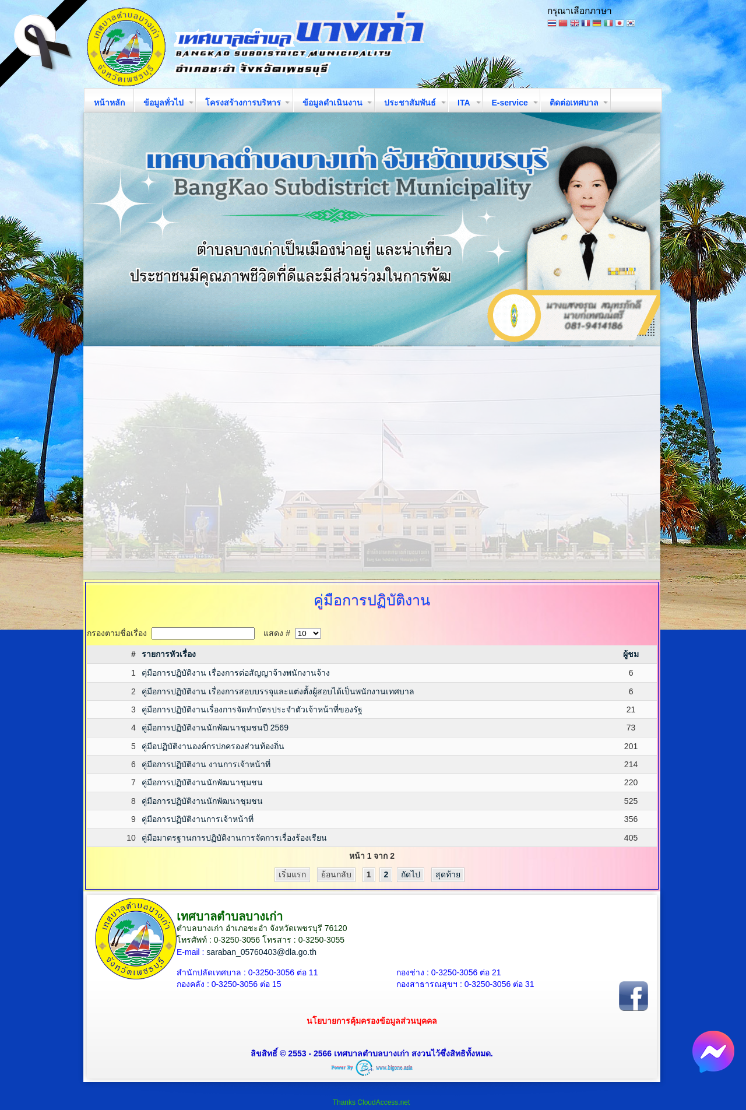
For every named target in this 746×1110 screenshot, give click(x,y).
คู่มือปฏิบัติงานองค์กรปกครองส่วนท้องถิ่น (213, 746)
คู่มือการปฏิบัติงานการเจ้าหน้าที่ (198, 819)
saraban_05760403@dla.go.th (261, 952)
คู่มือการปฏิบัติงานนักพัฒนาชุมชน (202, 782)
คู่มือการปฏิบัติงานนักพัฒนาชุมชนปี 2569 (215, 727)
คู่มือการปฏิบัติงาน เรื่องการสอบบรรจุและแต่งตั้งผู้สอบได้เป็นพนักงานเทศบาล (278, 691)
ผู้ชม (631, 654)
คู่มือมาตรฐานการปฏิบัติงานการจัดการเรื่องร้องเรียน (234, 837)
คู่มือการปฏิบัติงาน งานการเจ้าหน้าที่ (206, 764)
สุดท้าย (447, 874)
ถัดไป (410, 874)
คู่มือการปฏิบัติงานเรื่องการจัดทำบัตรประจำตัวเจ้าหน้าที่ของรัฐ (252, 709)
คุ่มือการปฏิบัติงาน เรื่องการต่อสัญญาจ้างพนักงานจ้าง (236, 672)
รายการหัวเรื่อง (169, 654)
